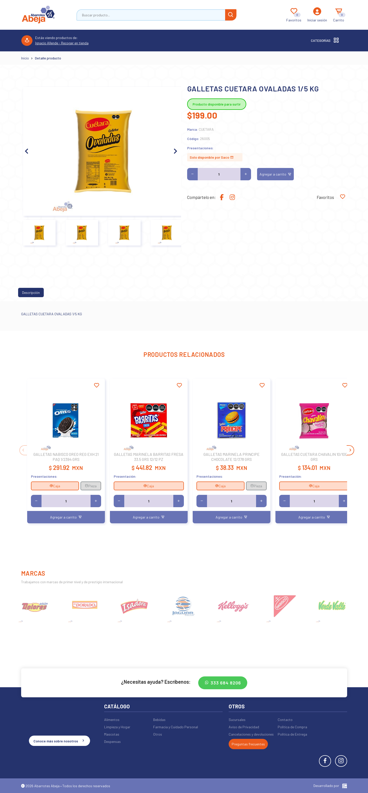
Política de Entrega (292, 734)
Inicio (25, 58)
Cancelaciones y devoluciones (251, 734)
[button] (175, 151)
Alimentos (111, 719)
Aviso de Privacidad (244, 727)
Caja (55, 486)
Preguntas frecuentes (248, 744)
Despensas (112, 741)
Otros (157, 734)
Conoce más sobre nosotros (59, 740)
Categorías (325, 40)
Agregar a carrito (275, 174)
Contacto (285, 719)
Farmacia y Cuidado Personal (175, 727)
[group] (35, 606)
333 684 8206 (223, 682)
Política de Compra (292, 727)
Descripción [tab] (31, 292)
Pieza (91, 486)
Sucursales (237, 719)
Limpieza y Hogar (117, 727)
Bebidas (159, 719)
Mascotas (111, 734)
